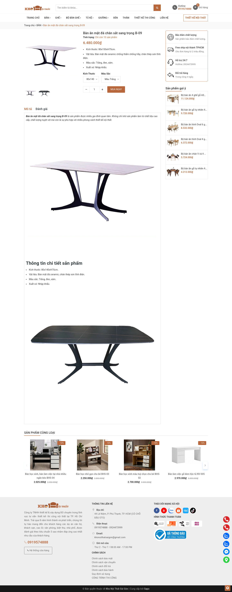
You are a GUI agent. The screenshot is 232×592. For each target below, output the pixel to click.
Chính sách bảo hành (103, 569)
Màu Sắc (105, 73)
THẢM (126, 17)
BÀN (47, 17)
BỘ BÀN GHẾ (73, 17)
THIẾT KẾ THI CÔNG (144, 17)
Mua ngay (116, 89)
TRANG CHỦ (33, 17)
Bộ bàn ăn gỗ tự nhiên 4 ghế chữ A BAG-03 (202, 168)
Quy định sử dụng (101, 573)
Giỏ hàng (203, 7)
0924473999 (189, 64)
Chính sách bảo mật (102, 558)
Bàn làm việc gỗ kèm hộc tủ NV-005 (186, 473)
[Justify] (157, 8)
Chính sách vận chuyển (104, 562)
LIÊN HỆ (164, 17)
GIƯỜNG (103, 17)
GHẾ (58, 17)
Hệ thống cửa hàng (38, 550)
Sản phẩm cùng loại (39, 432)
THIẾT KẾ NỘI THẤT (195, 17)
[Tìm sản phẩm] (105, 8)
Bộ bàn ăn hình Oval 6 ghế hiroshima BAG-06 (204, 124)
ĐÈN (115, 17)
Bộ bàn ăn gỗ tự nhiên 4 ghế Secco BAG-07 (203, 110)
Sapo (147, 588)
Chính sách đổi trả (101, 565)
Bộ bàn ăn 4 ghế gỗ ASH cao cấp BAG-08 (202, 95)
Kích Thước (89, 73)
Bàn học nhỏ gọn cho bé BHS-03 (92, 473)
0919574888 (184, 9)
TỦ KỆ (89, 17)
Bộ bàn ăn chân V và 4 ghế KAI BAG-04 (201, 154)
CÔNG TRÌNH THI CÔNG (104, 577)
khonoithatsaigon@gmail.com (110, 536)
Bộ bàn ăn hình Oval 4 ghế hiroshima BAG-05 (204, 139)
